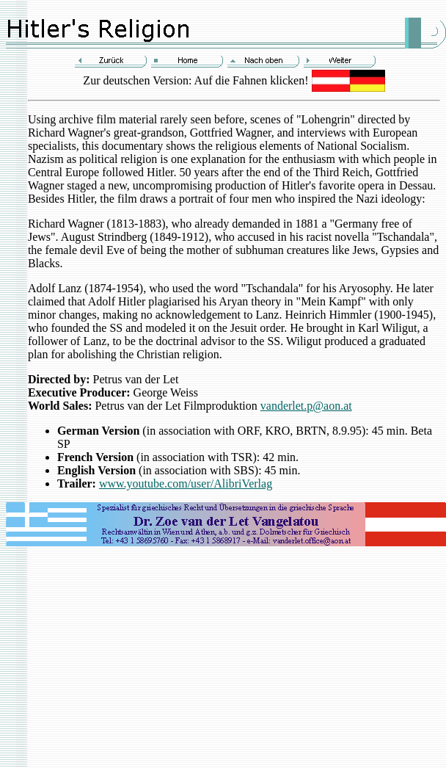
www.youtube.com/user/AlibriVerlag (185, 483)
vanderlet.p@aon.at (306, 405)
